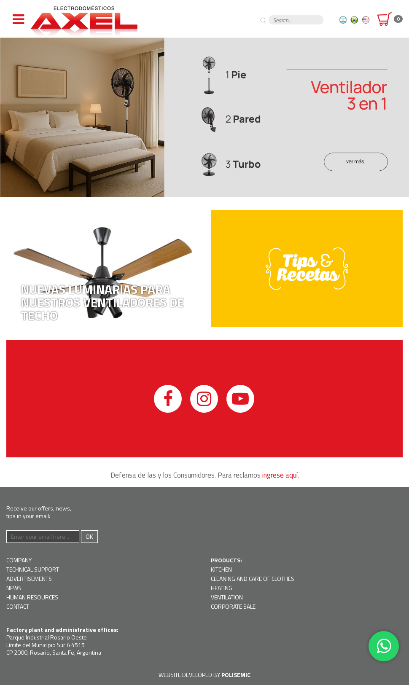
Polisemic (235, 674)
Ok (89, 536)
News (14, 587)
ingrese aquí (280, 475)
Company (19, 560)
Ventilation (227, 597)
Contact (17, 606)
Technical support (32, 569)
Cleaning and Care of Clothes (252, 578)
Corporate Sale (233, 606)
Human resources (32, 597)
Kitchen (221, 569)
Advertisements (29, 578)
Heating (221, 587)
